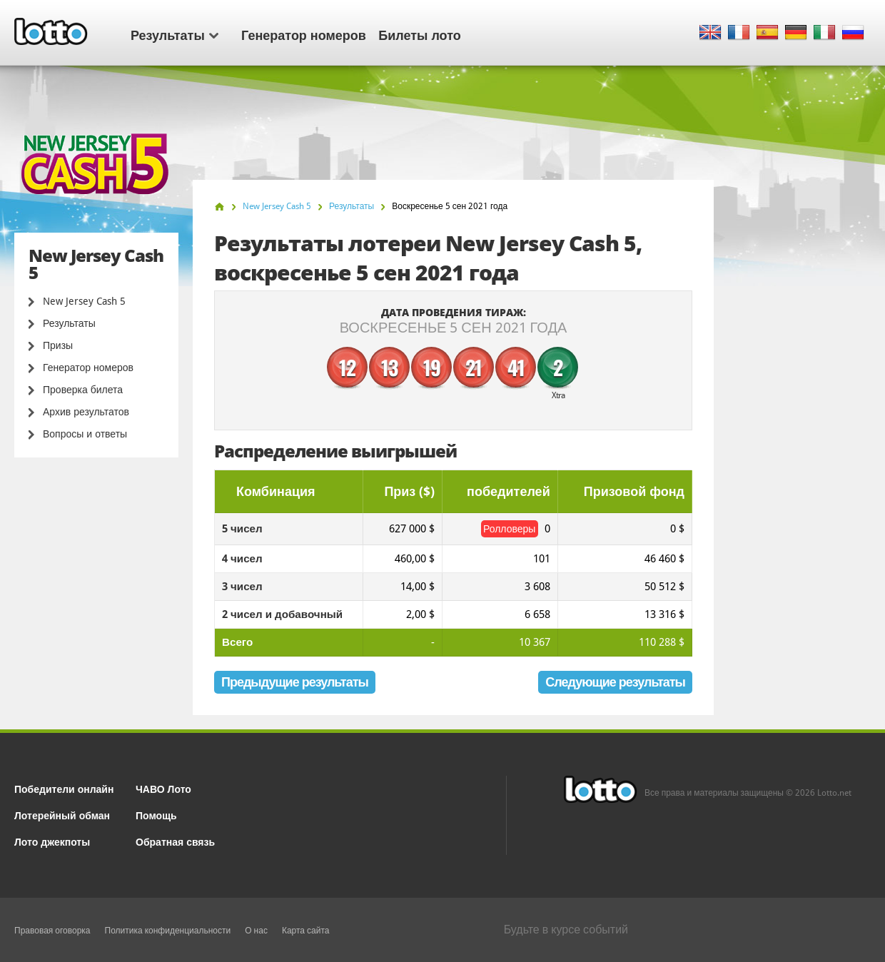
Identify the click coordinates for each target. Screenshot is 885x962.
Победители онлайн (63, 788)
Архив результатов (86, 411)
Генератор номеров (303, 34)
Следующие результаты (615, 681)
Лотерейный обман (62, 814)
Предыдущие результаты (294, 681)
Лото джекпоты (52, 841)
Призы (58, 345)
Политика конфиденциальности (168, 931)
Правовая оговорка (52, 931)
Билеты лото (419, 34)
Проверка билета (83, 389)
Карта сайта (306, 931)
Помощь (156, 814)
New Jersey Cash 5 (84, 301)
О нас (256, 931)
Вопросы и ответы (85, 434)
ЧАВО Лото (163, 788)
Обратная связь (175, 841)
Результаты (174, 34)
